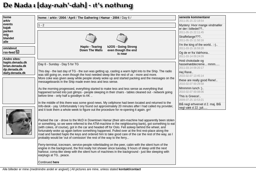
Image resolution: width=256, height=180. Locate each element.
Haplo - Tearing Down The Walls (91, 47)
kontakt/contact (130, 169)
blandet (8, 38)
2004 (62, 18)
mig (5, 34)
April (72, 18)
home (7, 17)
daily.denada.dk (14, 73)
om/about (10, 48)
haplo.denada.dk (15, 62)
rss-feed (11, 52)
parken (8, 31)
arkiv (6, 20)
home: (43, 18)
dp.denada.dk (12, 69)
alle (5, 42)
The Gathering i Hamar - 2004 (99, 18)
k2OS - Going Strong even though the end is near (122, 49)
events (8, 24)
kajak (7, 28)
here (56, 162)
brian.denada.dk (14, 66)
